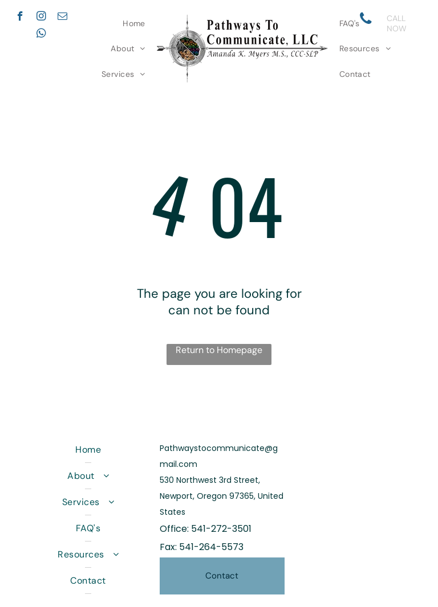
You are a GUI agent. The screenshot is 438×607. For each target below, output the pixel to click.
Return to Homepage (219, 350)
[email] (62, 17)
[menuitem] (134, 23)
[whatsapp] (41, 34)
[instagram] (41, 17)
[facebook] (20, 17)
